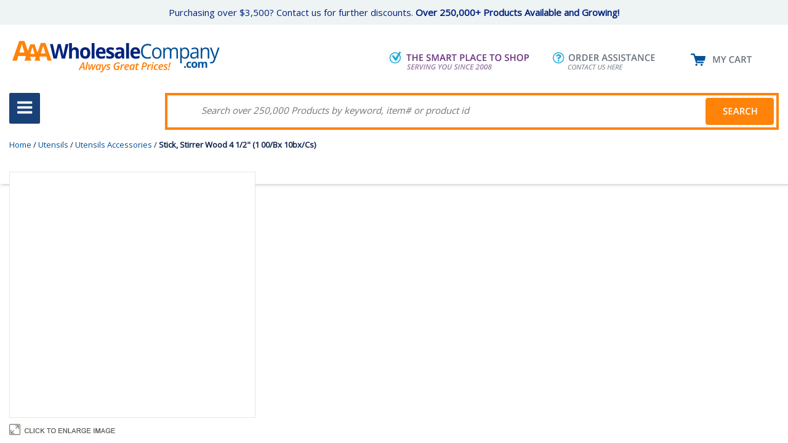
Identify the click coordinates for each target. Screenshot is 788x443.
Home (20, 144)
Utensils (53, 144)
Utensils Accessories (113, 144)
